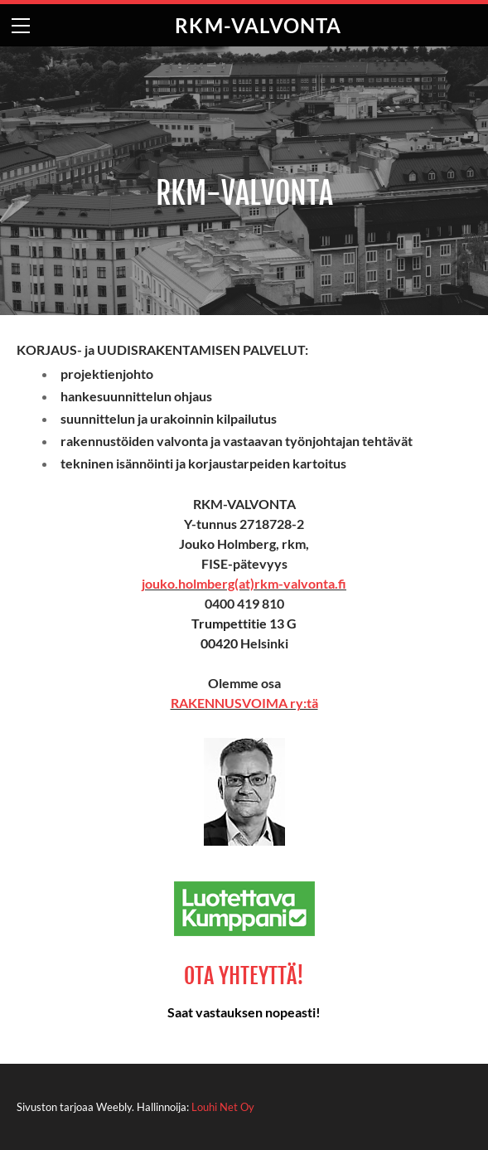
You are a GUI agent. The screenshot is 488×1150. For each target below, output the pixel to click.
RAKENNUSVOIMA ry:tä (244, 703)
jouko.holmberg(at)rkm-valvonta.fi (244, 583)
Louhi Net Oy (222, 1107)
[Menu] (20, 25)
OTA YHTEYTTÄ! (244, 976)
